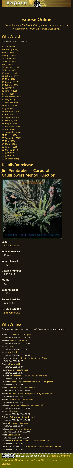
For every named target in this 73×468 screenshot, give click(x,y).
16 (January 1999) (10, 90)
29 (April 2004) (8, 129)
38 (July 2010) (8, 155)
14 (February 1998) (10, 85)
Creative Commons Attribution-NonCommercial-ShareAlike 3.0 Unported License (36, 459)
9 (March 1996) (9, 70)
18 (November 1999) (11, 96)
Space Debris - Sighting (20, 429)
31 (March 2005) (9, 135)
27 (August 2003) (9, 123)
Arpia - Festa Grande (18, 369)
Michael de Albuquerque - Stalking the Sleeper (30, 393)
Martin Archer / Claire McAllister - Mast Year (29, 440)
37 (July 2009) (8, 152)
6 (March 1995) (9, 61)
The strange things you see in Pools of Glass (41, 446)
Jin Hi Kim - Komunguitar (21, 334)
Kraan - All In (15, 364)
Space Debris (14, 434)
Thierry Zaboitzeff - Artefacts (22, 399)
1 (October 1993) (9, 46)
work (24, 455)
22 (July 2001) (8, 108)
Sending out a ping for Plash (34, 358)
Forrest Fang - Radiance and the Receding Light (31, 381)
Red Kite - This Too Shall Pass (23, 387)
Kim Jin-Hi (12, 352)
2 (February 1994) (10, 49)
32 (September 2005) (11, 138)
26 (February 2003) (10, 120)
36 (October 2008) (10, 150)
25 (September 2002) (11, 117)
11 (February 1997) (10, 76)
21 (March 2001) (9, 105)
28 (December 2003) (11, 126)
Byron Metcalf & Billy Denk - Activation (27, 405)
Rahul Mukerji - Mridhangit (22, 417)
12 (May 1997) (8, 79)
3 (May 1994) (8, 52)
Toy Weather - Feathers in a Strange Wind (28, 375)
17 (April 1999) (8, 93)
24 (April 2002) (8, 114)
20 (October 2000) (10, 102)
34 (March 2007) (9, 144)
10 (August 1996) (9, 73)
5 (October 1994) (9, 58)
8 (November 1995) (10, 67)
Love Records (11, 245)
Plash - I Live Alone (18, 340)
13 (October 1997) (10, 82)
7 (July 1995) (7, 64)
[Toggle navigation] (9, 11)
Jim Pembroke (12, 312)
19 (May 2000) (8, 99)
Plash (10, 346)
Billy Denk (12, 411)
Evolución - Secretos (18, 423)
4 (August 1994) (9, 55)
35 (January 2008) (10, 147)
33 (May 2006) (8, 141)
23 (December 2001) (11, 111)
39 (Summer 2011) (10, 158)
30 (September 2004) (11, 132)
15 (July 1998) (8, 87)
